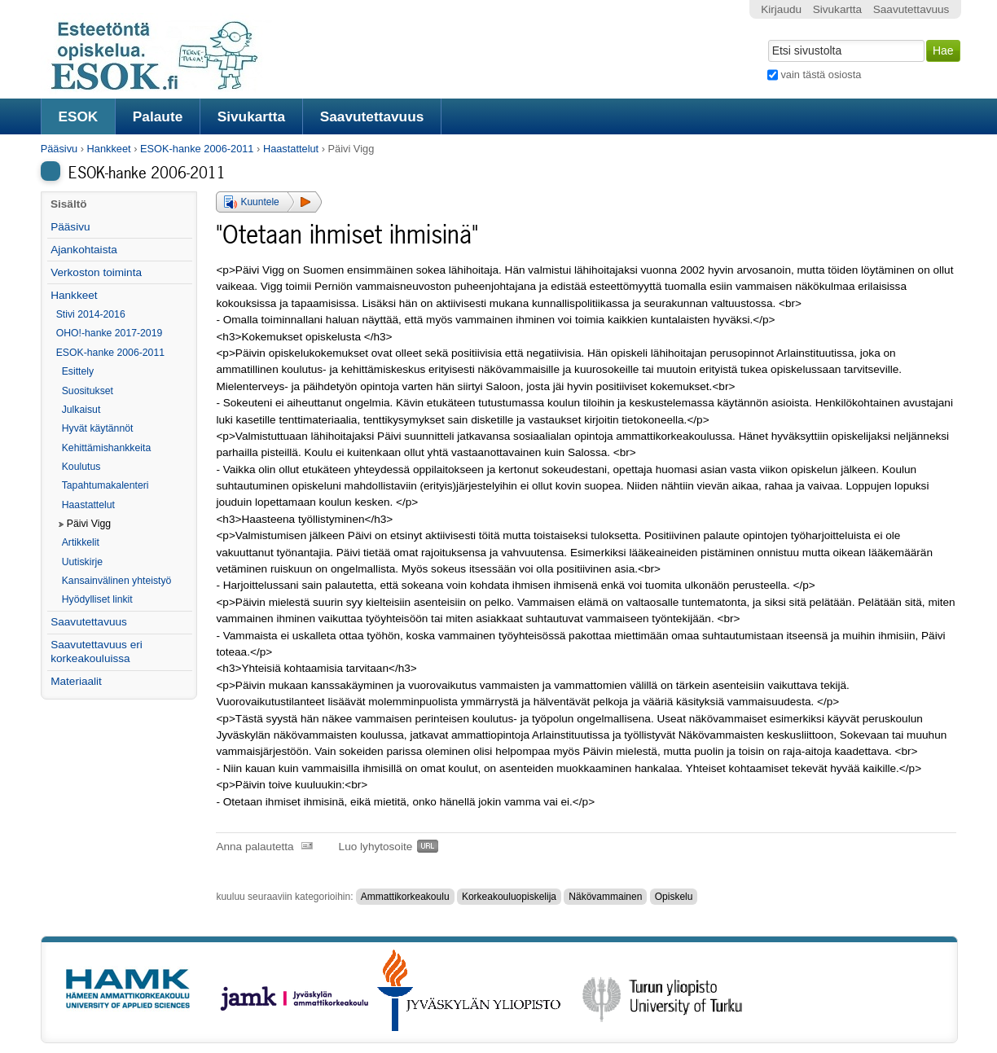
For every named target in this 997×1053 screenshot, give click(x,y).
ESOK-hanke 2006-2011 (196, 149)
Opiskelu (674, 896)
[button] (268, 202)
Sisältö (69, 204)
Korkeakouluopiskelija (509, 896)
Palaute (157, 116)
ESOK (78, 116)
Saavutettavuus (372, 116)
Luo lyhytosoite (376, 846)
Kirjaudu (781, 9)
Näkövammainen (605, 896)
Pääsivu (59, 149)
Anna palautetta (254, 846)
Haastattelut (290, 149)
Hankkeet (109, 149)
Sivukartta (251, 116)
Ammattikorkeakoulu (405, 896)
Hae (766, 38)
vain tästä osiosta (820, 74)
